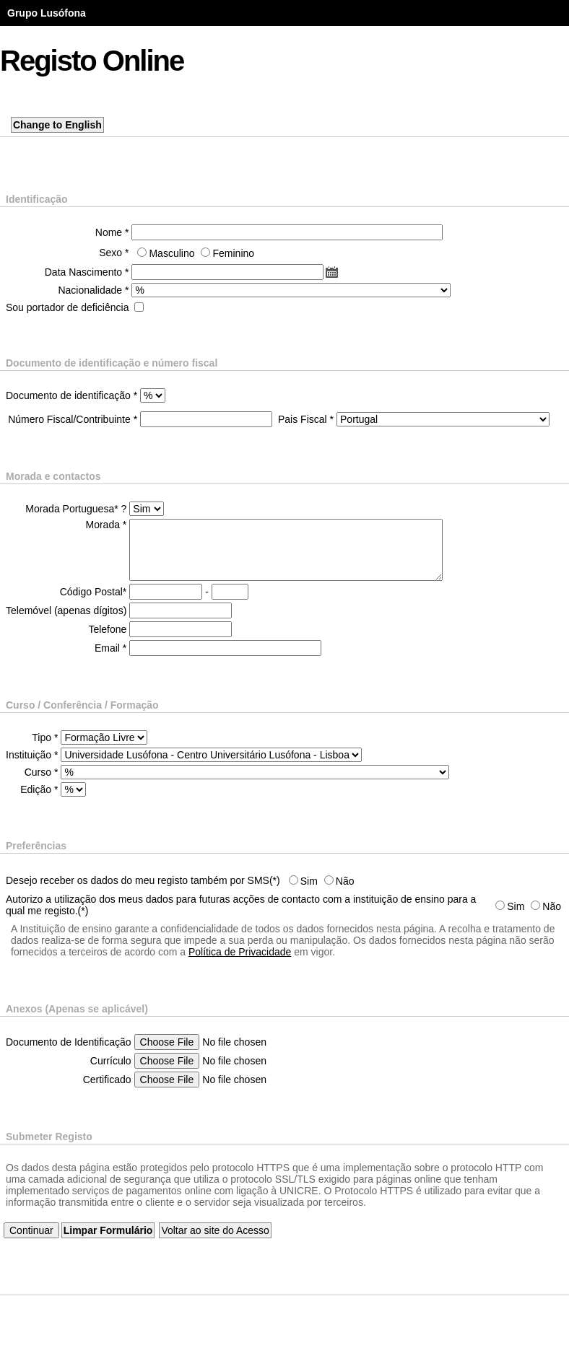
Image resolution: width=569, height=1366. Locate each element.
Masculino (171, 253)
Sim (309, 881)
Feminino (233, 253)
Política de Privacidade (239, 952)
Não (345, 881)
